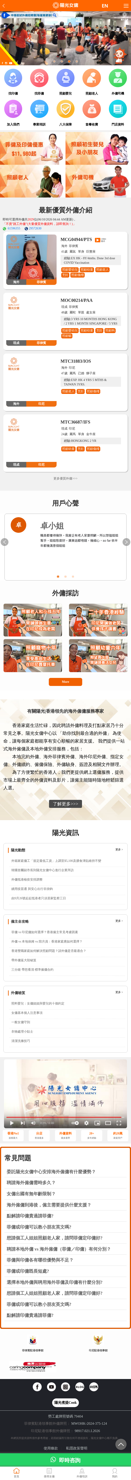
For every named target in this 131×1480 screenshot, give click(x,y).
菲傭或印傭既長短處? (28, 1271)
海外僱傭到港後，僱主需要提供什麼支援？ (49, 1204)
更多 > (119, 849)
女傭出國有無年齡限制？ (31, 1193)
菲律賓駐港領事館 (32, 1350)
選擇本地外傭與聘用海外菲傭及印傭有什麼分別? (54, 1282)
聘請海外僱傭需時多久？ (31, 1182)
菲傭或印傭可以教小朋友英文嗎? (39, 1227)
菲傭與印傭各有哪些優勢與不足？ (40, 1260)
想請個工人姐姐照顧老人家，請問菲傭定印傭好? (54, 1237)
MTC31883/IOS (76, 361)
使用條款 (51, 1448)
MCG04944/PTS (76, 239)
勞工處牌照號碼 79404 (65, 1416)
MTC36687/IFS (75, 422)
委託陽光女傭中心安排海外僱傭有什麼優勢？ (51, 1171)
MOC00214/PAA (77, 300)
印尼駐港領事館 (98, 1350)
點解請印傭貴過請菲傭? (30, 1215)
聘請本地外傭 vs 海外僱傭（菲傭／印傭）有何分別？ (59, 1249)
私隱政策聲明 (76, 1448)
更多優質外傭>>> (65, 478)
